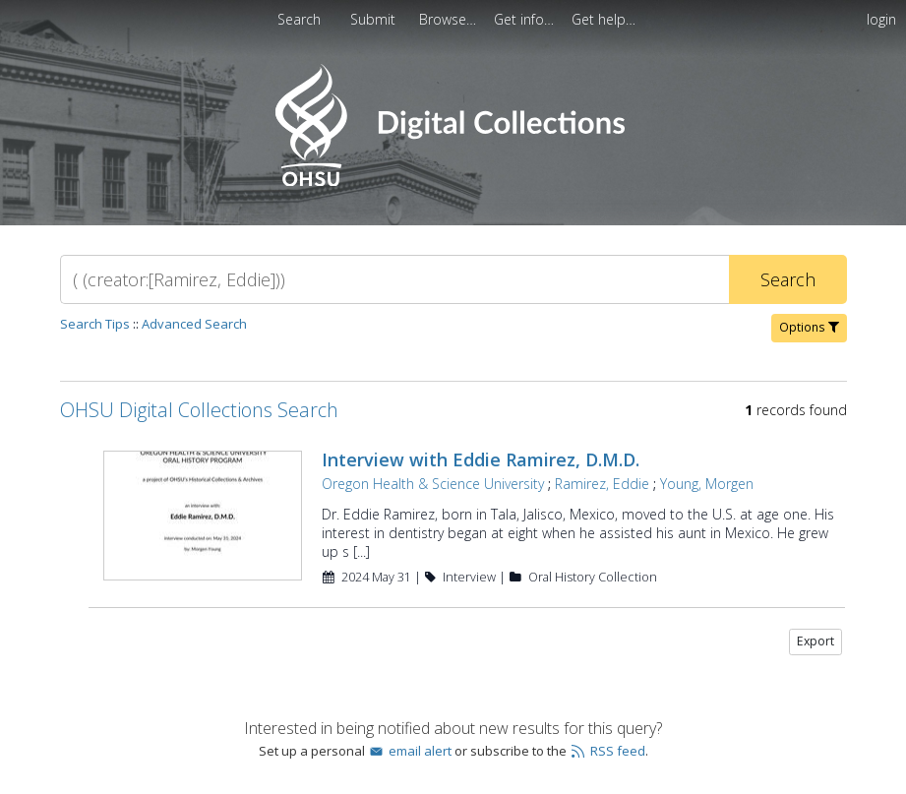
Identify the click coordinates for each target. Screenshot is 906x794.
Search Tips (95, 324)
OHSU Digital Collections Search (199, 410)
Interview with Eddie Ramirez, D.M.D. (480, 459)
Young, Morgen (707, 483)
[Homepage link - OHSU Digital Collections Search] (453, 181)
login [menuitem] (881, 19)
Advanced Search (194, 324)
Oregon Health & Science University (433, 483)
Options (809, 327)
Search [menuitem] (299, 19)
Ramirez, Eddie (602, 483)
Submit (374, 19)
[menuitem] (374, 19)
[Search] (394, 279)
